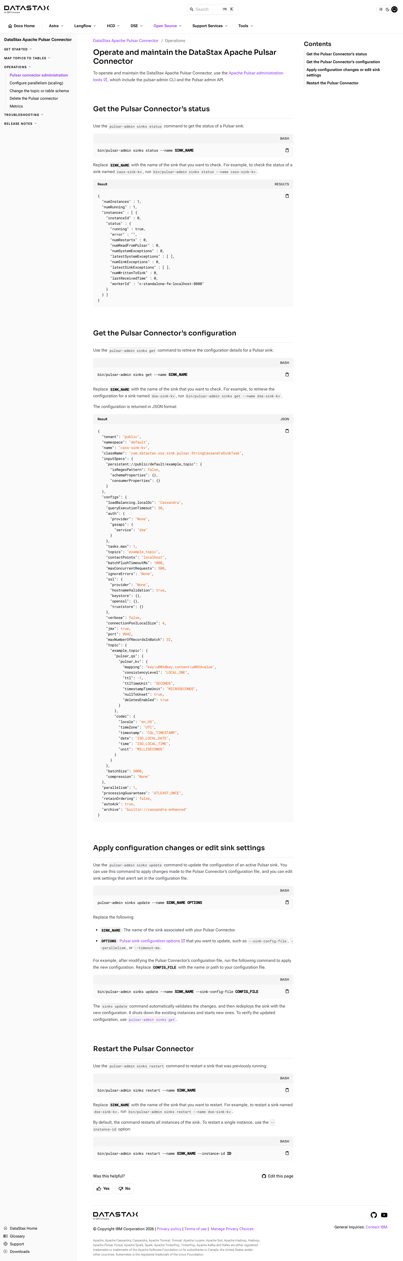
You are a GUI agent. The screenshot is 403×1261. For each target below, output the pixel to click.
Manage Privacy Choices (232, 1229)
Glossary (14, 1236)
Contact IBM (376, 1227)
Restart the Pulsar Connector (143, 1049)
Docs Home (21, 26)
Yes (103, 1188)
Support (13, 1244)
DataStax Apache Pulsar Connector (125, 40)
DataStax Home (20, 1229)
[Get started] (38, 49)
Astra (56, 25)
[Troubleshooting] (38, 114)
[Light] (381, 9)
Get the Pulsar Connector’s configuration (164, 333)
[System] (394, 9)
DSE (137, 25)
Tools (246, 25)
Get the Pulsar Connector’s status (151, 109)
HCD (114, 25)
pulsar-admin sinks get (152, 1019)
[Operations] (38, 67)
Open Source (168, 25)
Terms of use (195, 1229)
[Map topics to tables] (38, 58)
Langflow (85, 25)
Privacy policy (169, 1229)
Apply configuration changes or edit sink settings (179, 848)
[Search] (212, 9)
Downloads (16, 1252)
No (124, 1188)
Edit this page (277, 1176)
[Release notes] (38, 123)
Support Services (210, 25)
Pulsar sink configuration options (149, 940)
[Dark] (387, 9)
